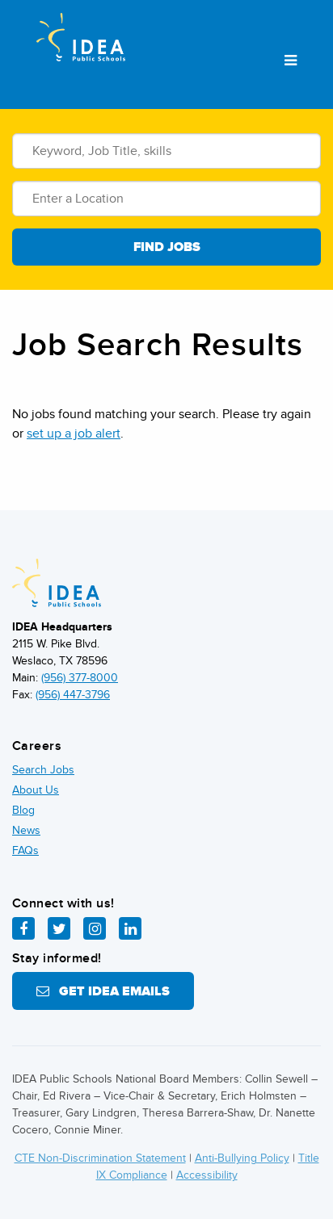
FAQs (25, 850)
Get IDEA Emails (103, 991)
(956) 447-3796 (73, 695)
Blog (23, 810)
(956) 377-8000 (79, 678)
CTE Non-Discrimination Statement (100, 1158)
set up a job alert (73, 433)
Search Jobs (43, 770)
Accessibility (207, 1175)
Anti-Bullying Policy (242, 1158)
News (26, 830)
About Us (35, 790)
